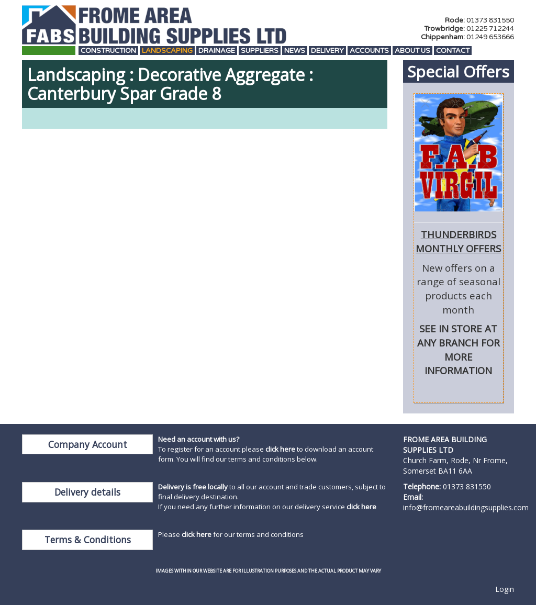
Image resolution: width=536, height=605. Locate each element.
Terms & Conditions (87, 539)
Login (504, 589)
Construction (108, 51)
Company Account (87, 444)
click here (280, 449)
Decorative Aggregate (221, 74)
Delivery (327, 51)
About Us (412, 51)
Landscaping (167, 51)
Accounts (369, 51)
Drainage (216, 51)
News (294, 51)
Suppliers (259, 51)
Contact (453, 51)
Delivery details (87, 492)
